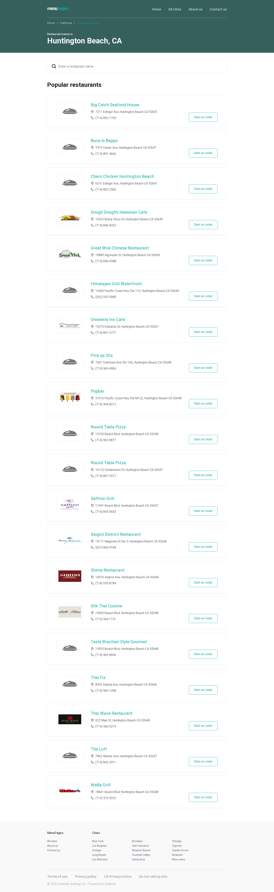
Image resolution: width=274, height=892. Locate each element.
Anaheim (177, 854)
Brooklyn (137, 841)
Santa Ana (138, 859)
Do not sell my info (153, 876)
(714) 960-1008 (105, 690)
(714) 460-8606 (105, 655)
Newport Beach (141, 850)
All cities (174, 9)
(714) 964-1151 (105, 619)
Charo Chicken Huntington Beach (122, 176)
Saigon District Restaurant (116, 534)
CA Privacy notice (117, 876)
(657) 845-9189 (105, 547)
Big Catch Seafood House (115, 104)
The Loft (99, 749)
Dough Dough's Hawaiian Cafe (119, 212)
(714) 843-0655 (105, 511)
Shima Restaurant (107, 570)
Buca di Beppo (104, 140)
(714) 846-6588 (105, 261)
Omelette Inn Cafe (108, 319)
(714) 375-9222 (105, 798)
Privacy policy (85, 876)
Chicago (177, 841)
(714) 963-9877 (105, 440)
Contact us (218, 9)
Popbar (97, 391)
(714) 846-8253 (105, 225)
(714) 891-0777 (105, 333)
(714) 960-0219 (105, 726)
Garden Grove (180, 850)
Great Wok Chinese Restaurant (120, 248)
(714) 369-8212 (105, 404)
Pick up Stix (102, 355)
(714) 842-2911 (105, 762)
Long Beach (99, 854)
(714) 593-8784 (105, 583)
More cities (178, 859)
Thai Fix (98, 677)
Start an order (203, 117)
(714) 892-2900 (105, 189)
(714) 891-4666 (105, 154)
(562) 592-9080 (105, 297)
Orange (96, 850)
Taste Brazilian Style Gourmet (119, 641)
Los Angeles (99, 845)
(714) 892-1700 (105, 118)
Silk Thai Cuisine (106, 606)
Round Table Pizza (108, 427)
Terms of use (57, 876)
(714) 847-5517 (105, 476)
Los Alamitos (100, 859)
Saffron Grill (102, 498)
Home (156, 9)
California (66, 23)
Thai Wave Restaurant (111, 713)
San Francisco (140, 845)
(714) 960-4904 (105, 368)
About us (195, 9)
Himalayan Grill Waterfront (116, 283)
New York (98, 841)
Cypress (177, 845)
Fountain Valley (141, 854)
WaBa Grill (101, 785)
